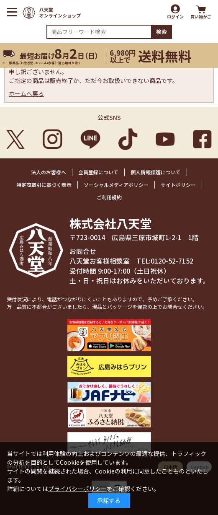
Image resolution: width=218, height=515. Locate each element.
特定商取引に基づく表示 (44, 184)
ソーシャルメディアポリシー (116, 184)
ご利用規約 (109, 197)
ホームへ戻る (26, 93)
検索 (161, 32)
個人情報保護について (156, 172)
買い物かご (200, 16)
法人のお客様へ (48, 172)
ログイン (175, 16)
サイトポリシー (178, 184)
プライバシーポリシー (77, 488)
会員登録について (98, 172)
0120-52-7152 (172, 261)
